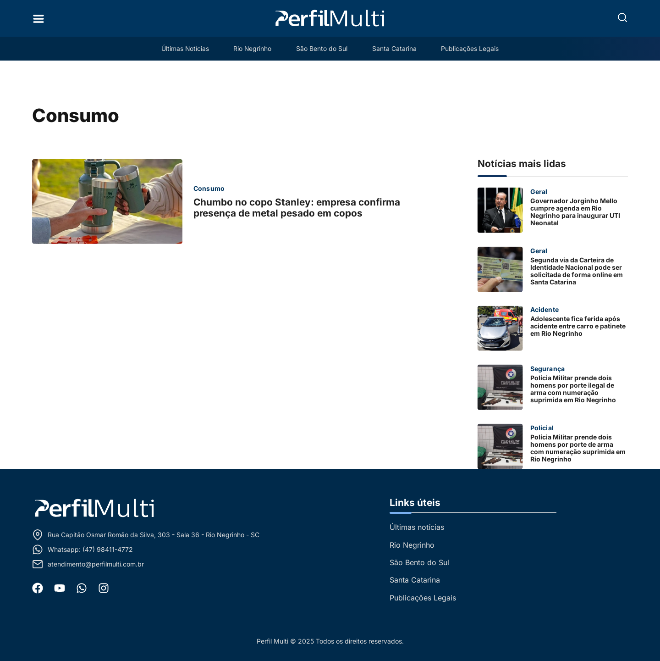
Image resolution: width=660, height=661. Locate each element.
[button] (622, 17)
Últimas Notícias (183, 48)
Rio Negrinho (251, 48)
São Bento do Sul (322, 48)
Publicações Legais (472, 48)
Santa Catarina (396, 48)
